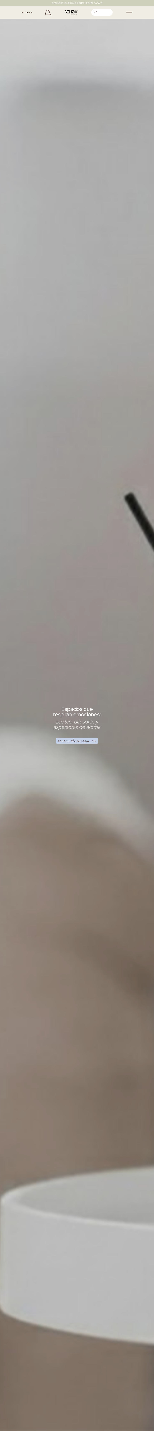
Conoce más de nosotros (77, 741)
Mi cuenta (27, 12)
